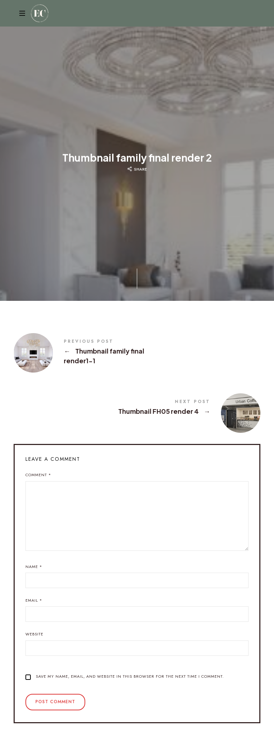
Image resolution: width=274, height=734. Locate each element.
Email (33, 600)
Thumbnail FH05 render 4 (137, 408)
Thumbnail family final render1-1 (137, 352)
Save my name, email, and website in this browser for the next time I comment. (130, 676)
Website (34, 634)
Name (33, 566)
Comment (38, 475)
